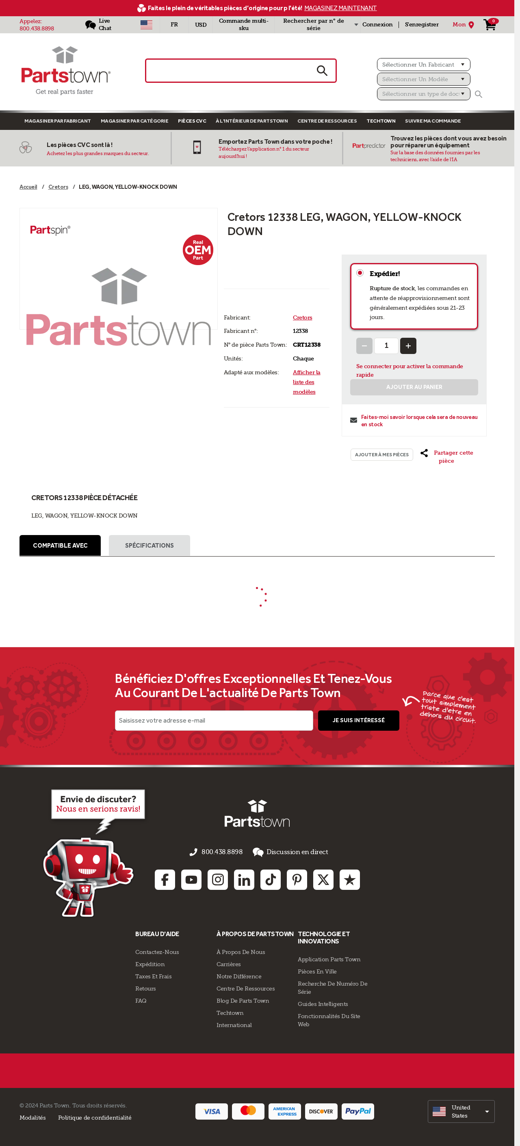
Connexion (377, 24)
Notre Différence (239, 975)
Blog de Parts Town (243, 999)
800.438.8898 (37, 28)
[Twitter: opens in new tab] (323, 879)
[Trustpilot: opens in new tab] (350, 879)
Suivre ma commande (433, 121)
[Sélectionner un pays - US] (146, 24)
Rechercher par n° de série (313, 24)
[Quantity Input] (386, 346)
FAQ (141, 999)
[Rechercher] (478, 94)
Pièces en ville (317, 970)
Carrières (229, 963)
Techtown (230, 1011)
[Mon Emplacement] (464, 24)
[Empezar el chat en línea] (79, 854)
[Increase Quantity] (408, 346)
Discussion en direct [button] (285, 854)
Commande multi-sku (244, 24)
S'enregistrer (422, 24)
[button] (446, 457)
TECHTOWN (380, 121)
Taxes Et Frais (153, 975)
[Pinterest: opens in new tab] (297, 879)
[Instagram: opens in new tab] (218, 879)
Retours (145, 987)
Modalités (33, 1116)
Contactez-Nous (157, 950)
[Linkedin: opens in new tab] (244, 879)
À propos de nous (241, 950)
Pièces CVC (192, 121)
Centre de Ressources (327, 121)
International (234, 1024)
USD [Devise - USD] (201, 25)
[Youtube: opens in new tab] (191, 879)
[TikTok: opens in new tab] (270, 879)
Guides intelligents (323, 1002)
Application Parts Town (329, 958)
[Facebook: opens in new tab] (165, 879)
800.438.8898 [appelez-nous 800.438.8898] (224, 853)
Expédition (150, 963)
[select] (461, 1110)
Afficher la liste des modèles (307, 382)
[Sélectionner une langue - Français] (174, 24)
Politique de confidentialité (95, 1116)
